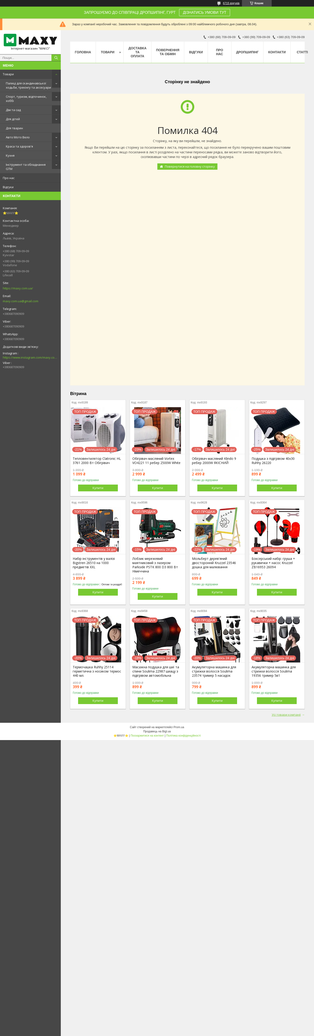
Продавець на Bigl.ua (157, 731)
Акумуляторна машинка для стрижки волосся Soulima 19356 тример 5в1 (274, 671)
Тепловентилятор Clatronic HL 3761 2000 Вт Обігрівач (97, 461)
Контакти (277, 52)
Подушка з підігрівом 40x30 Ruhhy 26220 (273, 461)
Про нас (8, 178)
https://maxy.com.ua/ (18, 288)
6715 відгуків (231, 3)
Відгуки (8, 187)
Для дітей (13, 119)
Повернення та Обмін (167, 52)
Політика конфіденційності (183, 735)
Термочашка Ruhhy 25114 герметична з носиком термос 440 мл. (97, 671)
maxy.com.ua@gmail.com (20, 301)
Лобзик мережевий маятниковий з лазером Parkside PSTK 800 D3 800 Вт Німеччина (155, 565)
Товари (8, 74)
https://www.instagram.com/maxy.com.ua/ (30, 357)
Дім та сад (13, 110)
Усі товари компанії (286, 714)
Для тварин (14, 128)
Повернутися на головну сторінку (190, 166)
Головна (83, 52)
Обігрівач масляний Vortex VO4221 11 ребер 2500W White (156, 461)
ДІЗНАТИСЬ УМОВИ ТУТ (204, 12)
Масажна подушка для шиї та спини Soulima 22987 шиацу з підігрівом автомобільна (155, 671)
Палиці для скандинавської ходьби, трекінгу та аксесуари (28, 85)
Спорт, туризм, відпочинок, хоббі (26, 98)
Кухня (10, 155)
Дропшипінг (247, 52)
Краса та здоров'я (19, 146)
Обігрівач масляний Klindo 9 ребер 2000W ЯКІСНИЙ (214, 461)
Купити (98, 488)
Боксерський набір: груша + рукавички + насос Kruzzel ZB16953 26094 (273, 563)
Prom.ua (178, 727)
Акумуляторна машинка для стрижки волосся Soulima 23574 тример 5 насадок (214, 671)
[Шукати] (56, 57)
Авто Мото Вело (18, 137)
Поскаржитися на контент (147, 735)
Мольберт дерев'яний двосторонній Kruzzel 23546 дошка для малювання (214, 563)
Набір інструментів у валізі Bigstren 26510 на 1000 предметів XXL (94, 563)
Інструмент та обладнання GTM (26, 166)
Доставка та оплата (137, 52)
